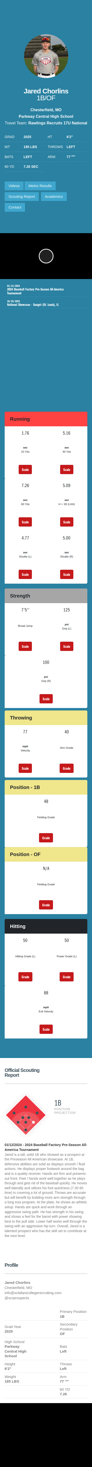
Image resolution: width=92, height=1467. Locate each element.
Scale (25, 469)
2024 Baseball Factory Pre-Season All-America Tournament (42, 289)
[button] (46, 256)
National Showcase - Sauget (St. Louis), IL (42, 303)
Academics (54, 196)
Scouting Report (22, 196)
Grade (66, 768)
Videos (14, 186)
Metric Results (40, 186)
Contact (15, 207)
